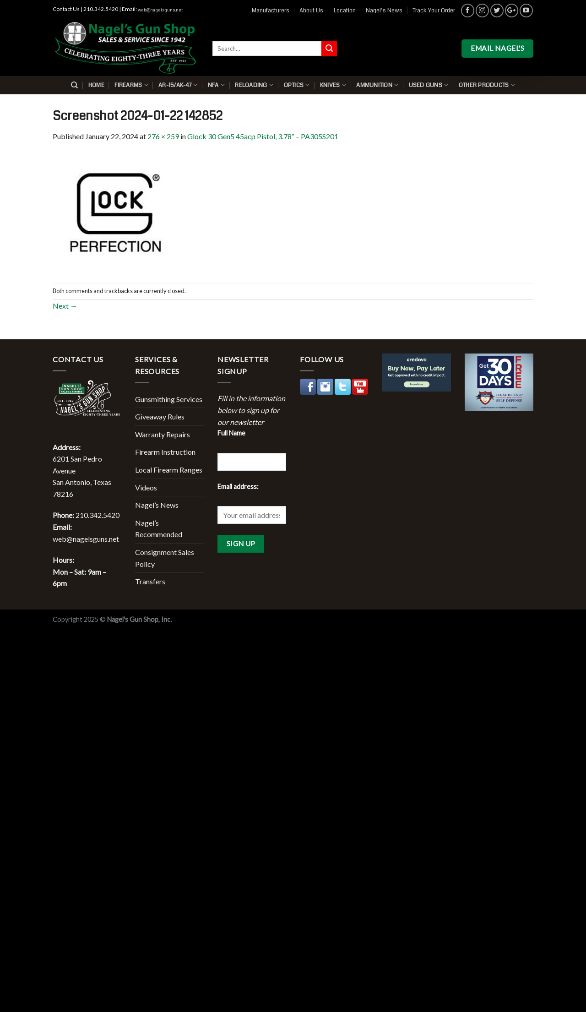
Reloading (254, 85)
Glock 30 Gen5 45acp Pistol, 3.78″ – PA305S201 (262, 136)
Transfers (150, 581)
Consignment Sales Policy (164, 558)
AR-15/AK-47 (177, 85)
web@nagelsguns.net (160, 10)
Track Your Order (433, 10)
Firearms (131, 85)
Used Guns (429, 85)
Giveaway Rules (159, 416)
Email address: (238, 486)
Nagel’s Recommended (158, 528)
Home (96, 85)
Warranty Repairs (162, 434)
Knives (333, 85)
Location (345, 10)
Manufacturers (270, 10)
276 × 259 (163, 136)
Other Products (487, 85)
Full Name (231, 433)
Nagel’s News (384, 10)
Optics (297, 85)
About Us (311, 10)
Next (65, 305)
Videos (146, 487)
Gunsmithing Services (168, 399)
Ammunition (377, 85)
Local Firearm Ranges (168, 469)
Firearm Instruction (165, 451)
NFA (216, 85)
